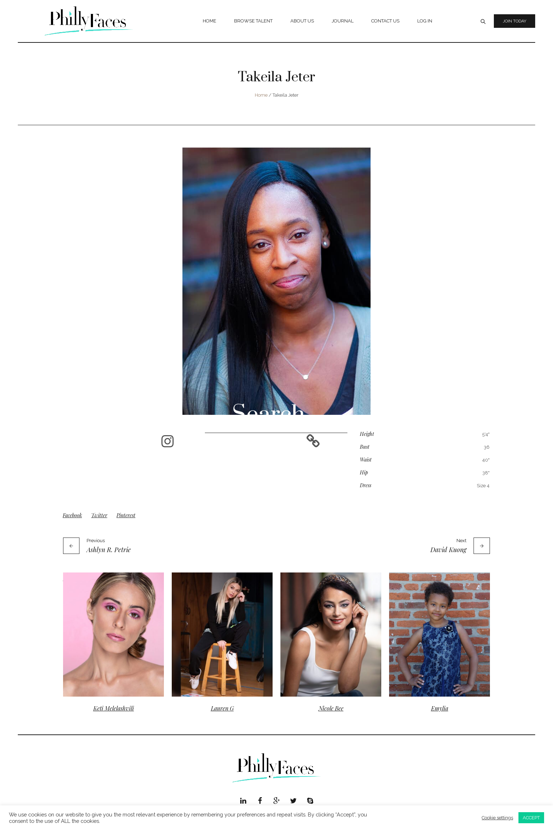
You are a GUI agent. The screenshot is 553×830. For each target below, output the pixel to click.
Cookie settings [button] (497, 817)
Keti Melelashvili (113, 708)
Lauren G (222, 708)
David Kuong (448, 549)
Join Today (514, 21)
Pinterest (126, 515)
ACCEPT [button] (531, 817)
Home (261, 95)
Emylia (439, 708)
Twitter (99, 515)
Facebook (72, 515)
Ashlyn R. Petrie (109, 549)
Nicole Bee (331, 708)
